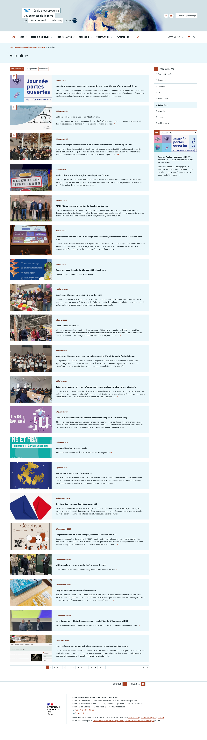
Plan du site (133, 725)
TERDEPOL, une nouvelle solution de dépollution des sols (82, 207)
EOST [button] (23, 37)
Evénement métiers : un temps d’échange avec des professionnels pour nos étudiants (96, 391)
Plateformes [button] (124, 37)
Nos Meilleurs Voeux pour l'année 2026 (74, 478)
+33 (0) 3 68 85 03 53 (84, 718)
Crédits (161, 725)
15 (99, 675)
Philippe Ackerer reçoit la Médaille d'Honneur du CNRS (81, 571)
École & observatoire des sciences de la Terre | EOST (27, 47)
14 (95, 675)
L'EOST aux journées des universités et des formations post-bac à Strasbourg (91, 422)
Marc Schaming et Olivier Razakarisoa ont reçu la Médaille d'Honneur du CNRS (92, 628)
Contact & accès (82, 721)
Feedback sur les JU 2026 (67, 329)
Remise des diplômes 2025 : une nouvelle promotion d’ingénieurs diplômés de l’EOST (95, 360)
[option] (175, 158)
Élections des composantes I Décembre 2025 (76, 509)
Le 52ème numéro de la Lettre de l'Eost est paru (78, 117)
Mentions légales (148, 725)
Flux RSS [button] (135, 691)
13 (91, 675)
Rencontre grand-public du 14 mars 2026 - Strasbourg (81, 272)
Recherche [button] (85, 37)
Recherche (43, 69)
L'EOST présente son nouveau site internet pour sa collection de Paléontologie (92, 654)
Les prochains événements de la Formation (76, 597)
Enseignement (31, 69)
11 (82, 675)
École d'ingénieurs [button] (42, 37)
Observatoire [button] (104, 37)
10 (77, 675)
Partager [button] (116, 691)
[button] (137, 37)
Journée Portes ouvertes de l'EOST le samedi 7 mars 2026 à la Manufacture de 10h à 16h (96, 86)
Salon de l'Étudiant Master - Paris (71, 453)
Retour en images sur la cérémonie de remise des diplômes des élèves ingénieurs (94, 145)
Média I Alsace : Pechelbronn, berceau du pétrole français (82, 176)
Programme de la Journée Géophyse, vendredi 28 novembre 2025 (86, 540)
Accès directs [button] (176, 37)
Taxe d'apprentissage (186, 16)
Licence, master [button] (65, 37)
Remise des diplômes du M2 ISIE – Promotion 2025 (79, 298)
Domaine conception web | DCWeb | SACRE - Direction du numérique (123, 728)
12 (86, 675)
